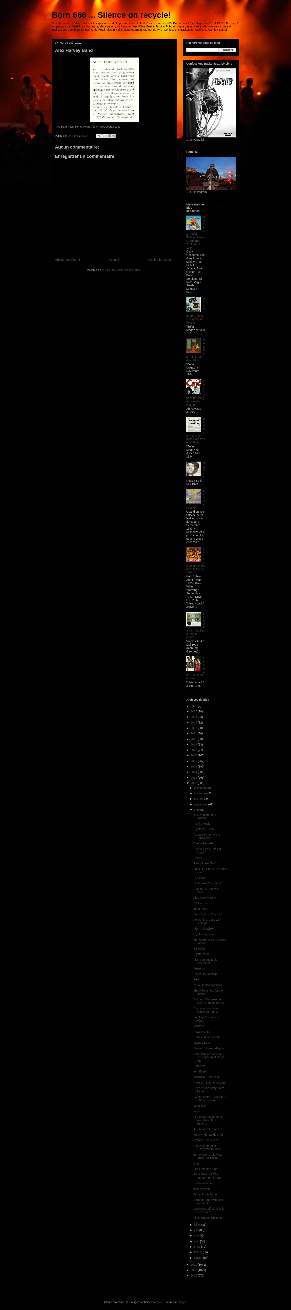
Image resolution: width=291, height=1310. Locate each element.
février (198, 1252)
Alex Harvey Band (204, 897)
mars (197, 1246)
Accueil (114, 259)
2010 (194, 1270)
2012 (194, 783)
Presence (199, 968)
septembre (201, 804)
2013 (194, 777)
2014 (194, 772)
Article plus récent (67, 259)
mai (196, 1235)
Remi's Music (201, 823)
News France (201, 1031)
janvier (198, 1257)
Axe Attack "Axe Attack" (208, 1129)
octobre (199, 798)
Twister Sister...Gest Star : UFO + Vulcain (209, 1098)
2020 (194, 739)
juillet (197, 1224)
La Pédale (199, 878)
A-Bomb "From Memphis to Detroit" (208, 1201)
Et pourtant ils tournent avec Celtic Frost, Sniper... (207, 1120)
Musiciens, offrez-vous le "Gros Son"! (209, 1210)
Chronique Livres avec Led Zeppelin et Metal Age (208, 1057)
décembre (200, 788)
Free (196, 979)
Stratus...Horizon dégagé (209, 1048)
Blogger (181, 1302)
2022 (194, 728)
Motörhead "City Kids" (207, 883)
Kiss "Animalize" (203, 928)
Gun (196, 1163)
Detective (199, 1066)
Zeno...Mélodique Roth (207, 985)
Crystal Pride (201, 954)
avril (197, 1241)
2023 (194, 722)
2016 (194, 761)
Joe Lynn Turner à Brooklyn (204, 816)
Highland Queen (203, 829)
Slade (204, 468)
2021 (194, 733)
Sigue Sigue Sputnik (206, 1194)
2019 (194, 744)
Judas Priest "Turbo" (206, 863)
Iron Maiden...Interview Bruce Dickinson (207, 1156)
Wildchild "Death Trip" (206, 1077)
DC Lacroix (200, 903)
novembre (200, 793)
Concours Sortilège (205, 974)
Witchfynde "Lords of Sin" (209, 1134)
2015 (194, 766)
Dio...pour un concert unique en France (206, 1010)
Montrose (199, 1026)
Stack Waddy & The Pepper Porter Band (207, 1176)
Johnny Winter (202, 1189)
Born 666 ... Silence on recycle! (111, 14)
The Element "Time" (205, 1169)
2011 (194, 1264)
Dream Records (203, 843)
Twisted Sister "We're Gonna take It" (206, 836)
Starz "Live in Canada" (207, 914)
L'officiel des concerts (206, 1037)
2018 (194, 750)
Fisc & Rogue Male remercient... (205, 961)
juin (196, 1230)
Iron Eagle (199, 1071)
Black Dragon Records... (208, 1217)
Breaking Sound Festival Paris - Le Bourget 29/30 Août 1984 (196, 232)
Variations (199, 1105)
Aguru (159, 1302)
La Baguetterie (202, 1183)
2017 (194, 755)
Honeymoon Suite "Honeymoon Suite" (207, 1147)
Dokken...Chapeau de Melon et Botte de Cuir (209, 1001)
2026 (194, 706)
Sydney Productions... (207, 1140)
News (196, 1111)
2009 (194, 1275)
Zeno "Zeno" (201, 908)
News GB (199, 858)
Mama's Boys (201, 1042)
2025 (194, 711)
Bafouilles (199, 948)
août (197, 810)
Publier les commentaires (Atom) (122, 269)
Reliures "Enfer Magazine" (209, 1082)
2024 (194, 716)
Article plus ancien (160, 259)
